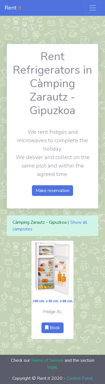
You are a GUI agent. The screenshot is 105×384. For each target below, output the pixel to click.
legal (52, 367)
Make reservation (52, 191)
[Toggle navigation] (93, 7)
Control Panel (80, 378)
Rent (12, 8)
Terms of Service (47, 360)
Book (52, 328)
